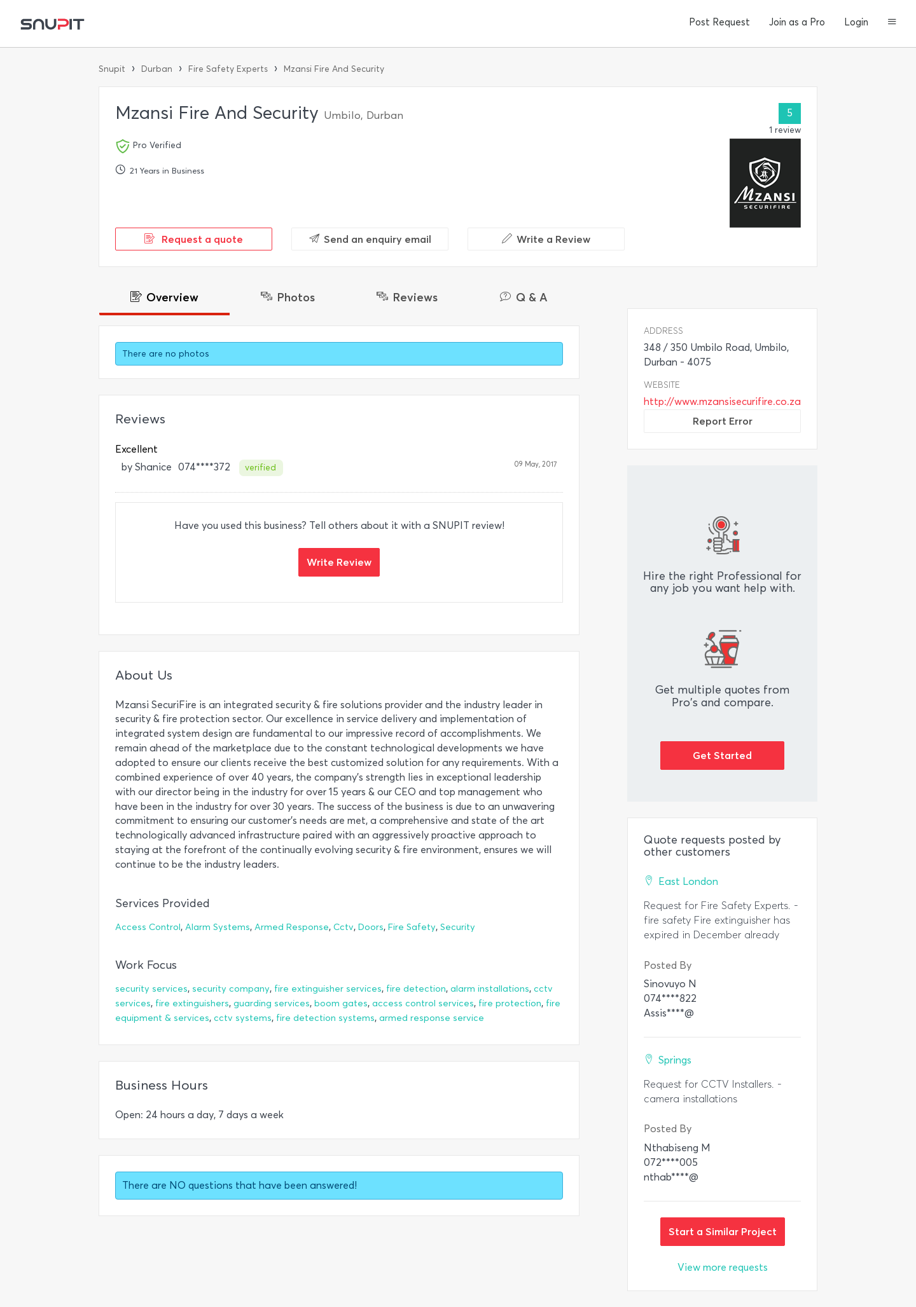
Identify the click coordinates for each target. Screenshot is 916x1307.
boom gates (341, 1003)
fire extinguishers (192, 1003)
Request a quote (193, 239)
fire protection (509, 1003)
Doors (371, 927)
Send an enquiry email (370, 239)
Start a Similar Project (723, 1231)
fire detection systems (325, 1018)
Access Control (148, 927)
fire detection (416, 988)
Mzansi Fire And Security (334, 69)
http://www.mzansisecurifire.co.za (722, 401)
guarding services (271, 1003)
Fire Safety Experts (228, 69)
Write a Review (546, 239)
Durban (156, 69)
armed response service (431, 1018)
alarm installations (489, 988)
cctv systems (243, 1018)
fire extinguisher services (328, 988)
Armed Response (291, 927)
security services (151, 988)
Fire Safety (412, 927)
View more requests (722, 1267)
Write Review (339, 562)
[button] (892, 23)
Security (457, 927)
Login (856, 22)
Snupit (112, 69)
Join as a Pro (797, 22)
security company (231, 988)
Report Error (723, 420)
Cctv (343, 927)
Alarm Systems (217, 927)
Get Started (722, 755)
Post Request (719, 22)
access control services (423, 1003)
